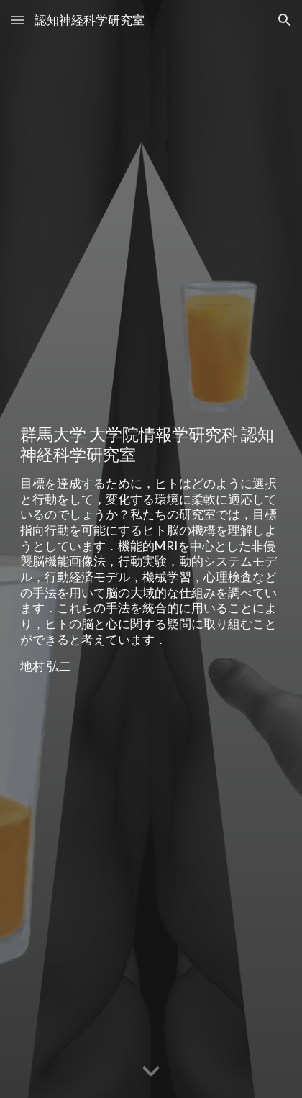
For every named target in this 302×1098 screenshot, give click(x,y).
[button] (17, 20)
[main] (150, 549)
